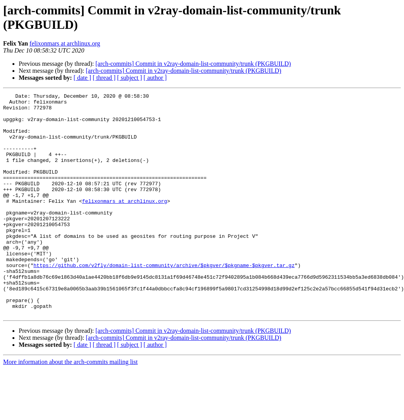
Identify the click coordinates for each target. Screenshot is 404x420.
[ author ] (155, 77)
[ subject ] (129, 77)
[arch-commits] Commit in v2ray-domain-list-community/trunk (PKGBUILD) (193, 63)
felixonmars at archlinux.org (65, 43)
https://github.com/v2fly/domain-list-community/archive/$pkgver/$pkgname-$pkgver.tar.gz (164, 300)
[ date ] (82, 77)
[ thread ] (104, 77)
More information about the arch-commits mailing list (70, 406)
